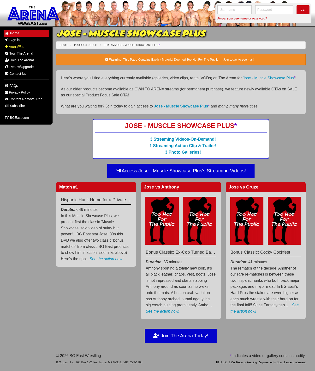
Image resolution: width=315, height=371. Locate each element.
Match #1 (68, 186)
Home (64, 45)
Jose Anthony (161, 186)
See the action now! (106, 259)
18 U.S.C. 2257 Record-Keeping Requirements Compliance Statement (261, 362)
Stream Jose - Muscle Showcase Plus (132, 45)
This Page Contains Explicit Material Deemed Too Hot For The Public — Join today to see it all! (188, 59)
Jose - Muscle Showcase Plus (269, 78)
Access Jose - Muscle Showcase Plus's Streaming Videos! (181, 170)
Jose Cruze (244, 186)
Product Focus (85, 45)
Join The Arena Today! (180, 335)
